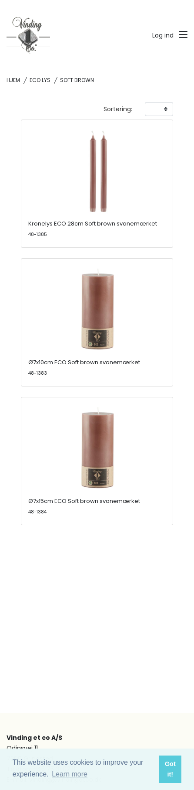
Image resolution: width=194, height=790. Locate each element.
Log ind (163, 35)
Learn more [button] (69, 774)
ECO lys (40, 80)
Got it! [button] (170, 769)
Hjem (13, 80)
